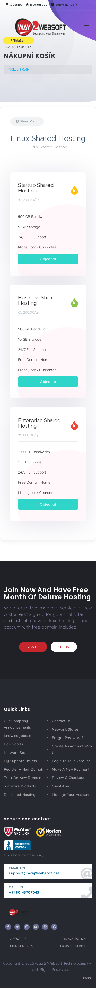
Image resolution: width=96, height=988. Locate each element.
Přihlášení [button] (18, 40)
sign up (33, 647)
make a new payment (70, 769)
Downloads (13, 744)
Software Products (20, 786)
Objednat (48, 259)
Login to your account (71, 761)
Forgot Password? (67, 737)
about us (18, 939)
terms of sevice (72, 946)
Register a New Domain (24, 769)
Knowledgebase (17, 735)
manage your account (70, 794)
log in (63, 647)
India (87, 978)
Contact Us (61, 721)
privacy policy (73, 939)
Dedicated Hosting (19, 794)
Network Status (17, 752)
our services (21, 946)
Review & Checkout (68, 777)
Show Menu (27, 121)
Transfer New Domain (22, 777)
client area (61, 786)
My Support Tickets (20, 761)
